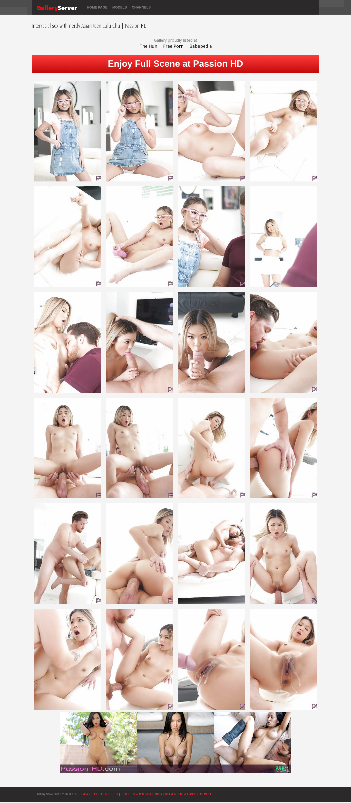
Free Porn (173, 46)
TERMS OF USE (109, 794)
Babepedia (200, 46)
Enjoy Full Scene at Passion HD (175, 64)
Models (119, 7)
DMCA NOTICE (89, 794)
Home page (97, 7)
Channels (141, 7)
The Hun (148, 46)
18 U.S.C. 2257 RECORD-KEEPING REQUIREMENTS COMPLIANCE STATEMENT (166, 794)
